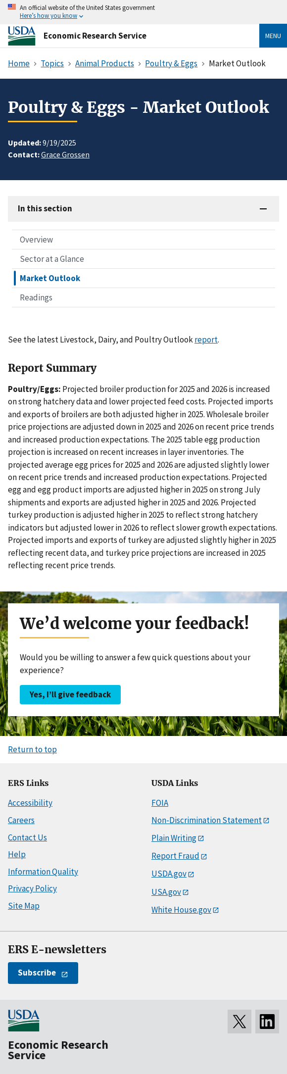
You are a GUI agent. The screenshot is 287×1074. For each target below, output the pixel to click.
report (206, 339)
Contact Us (27, 837)
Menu (273, 35)
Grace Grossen (65, 154)
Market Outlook (50, 278)
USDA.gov (169, 873)
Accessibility (30, 802)
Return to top (32, 749)
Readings (36, 297)
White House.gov (181, 909)
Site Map (24, 905)
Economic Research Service (95, 35)
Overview (36, 239)
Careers (21, 820)
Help (17, 854)
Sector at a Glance (52, 258)
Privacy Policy (32, 888)
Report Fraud (175, 855)
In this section (45, 208)
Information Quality (43, 871)
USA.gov (166, 891)
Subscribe (37, 972)
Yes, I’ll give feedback (70, 694)
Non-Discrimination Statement (206, 820)
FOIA (159, 802)
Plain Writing (173, 837)
